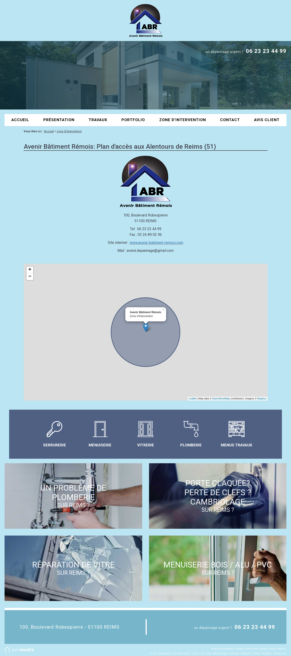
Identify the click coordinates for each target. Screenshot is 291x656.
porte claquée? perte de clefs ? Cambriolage (217, 496)
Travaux (98, 119)
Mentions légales (220, 653)
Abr (284, 653)
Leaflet (192, 398)
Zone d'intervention (181, 653)
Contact (195, 653)
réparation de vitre (73, 568)
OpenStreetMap (221, 398)
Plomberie (266, 653)
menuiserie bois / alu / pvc (217, 568)
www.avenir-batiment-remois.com (156, 242)
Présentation (59, 119)
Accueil (20, 119)
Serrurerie (234, 653)
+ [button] (29, 269)
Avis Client (267, 119)
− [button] (29, 276)
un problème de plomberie (73, 496)
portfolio (133, 119)
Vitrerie (256, 653)
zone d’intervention (182, 119)
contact (230, 119)
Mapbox (261, 398)
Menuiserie (246, 653)
